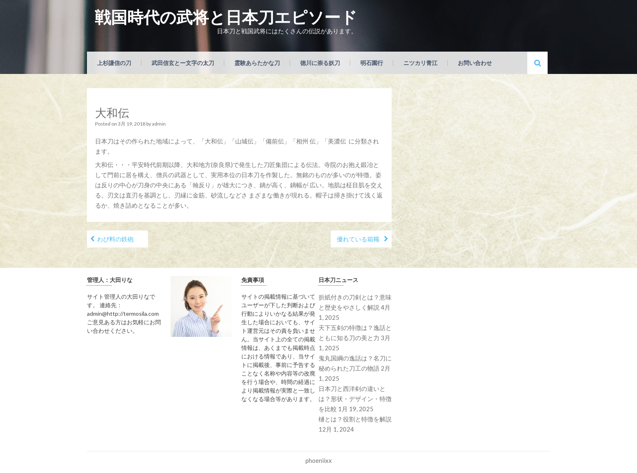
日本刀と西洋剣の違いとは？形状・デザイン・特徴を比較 (355, 398)
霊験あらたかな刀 (257, 62)
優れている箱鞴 (358, 239)
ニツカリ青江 (420, 62)
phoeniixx (319, 460)
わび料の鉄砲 (115, 239)
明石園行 (371, 62)
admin (159, 124)
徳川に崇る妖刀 (320, 62)
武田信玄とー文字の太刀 (183, 62)
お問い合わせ (475, 62)
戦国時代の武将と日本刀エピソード (226, 17)
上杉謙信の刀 (114, 62)
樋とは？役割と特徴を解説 (355, 419)
